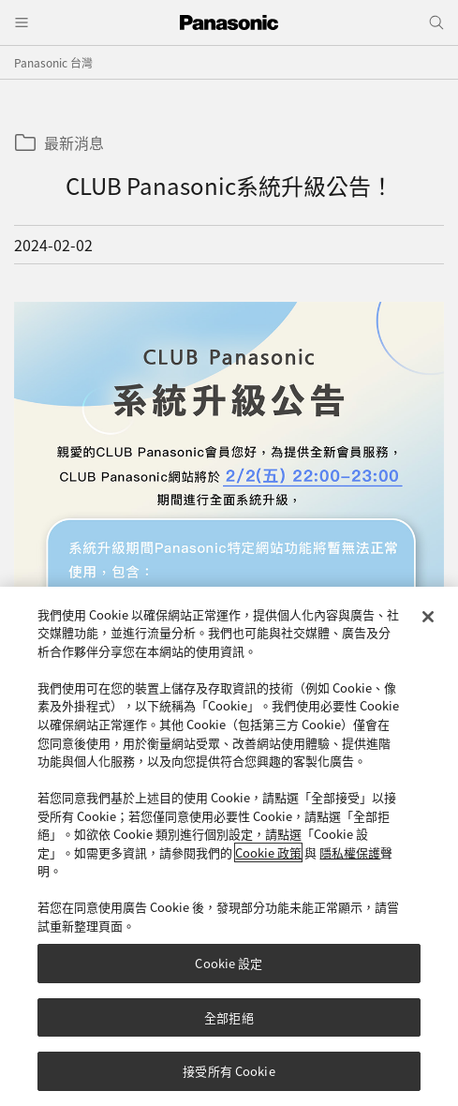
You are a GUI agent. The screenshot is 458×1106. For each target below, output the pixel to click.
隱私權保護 (349, 861)
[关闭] (428, 625)
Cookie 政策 (268, 861)
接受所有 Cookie (228, 1080)
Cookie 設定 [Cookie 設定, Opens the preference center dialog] (228, 971)
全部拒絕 (229, 1026)
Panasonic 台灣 (53, 62)
